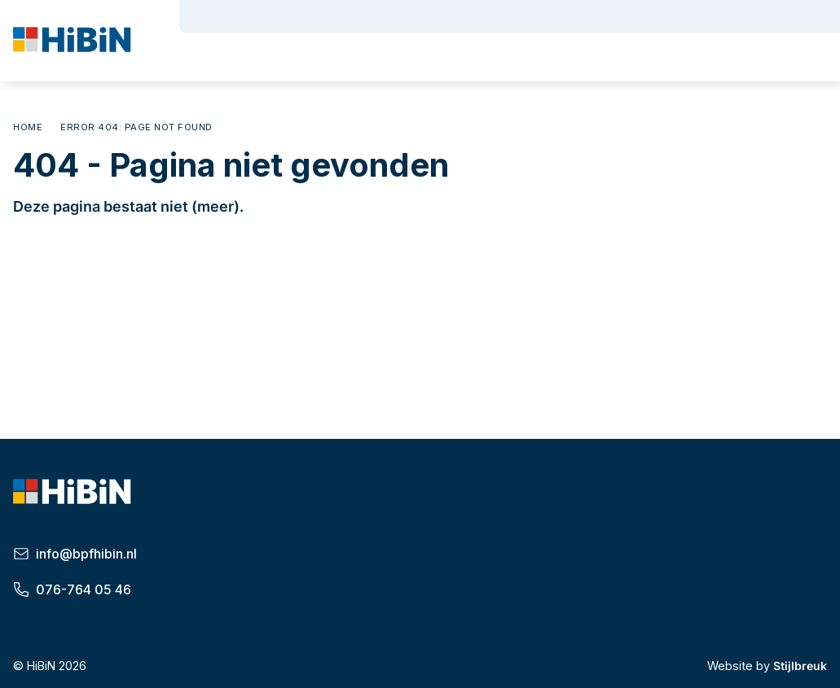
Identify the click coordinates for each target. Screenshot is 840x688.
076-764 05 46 (72, 589)
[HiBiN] (74, 42)
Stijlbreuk (800, 666)
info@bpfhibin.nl (75, 554)
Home (27, 127)
